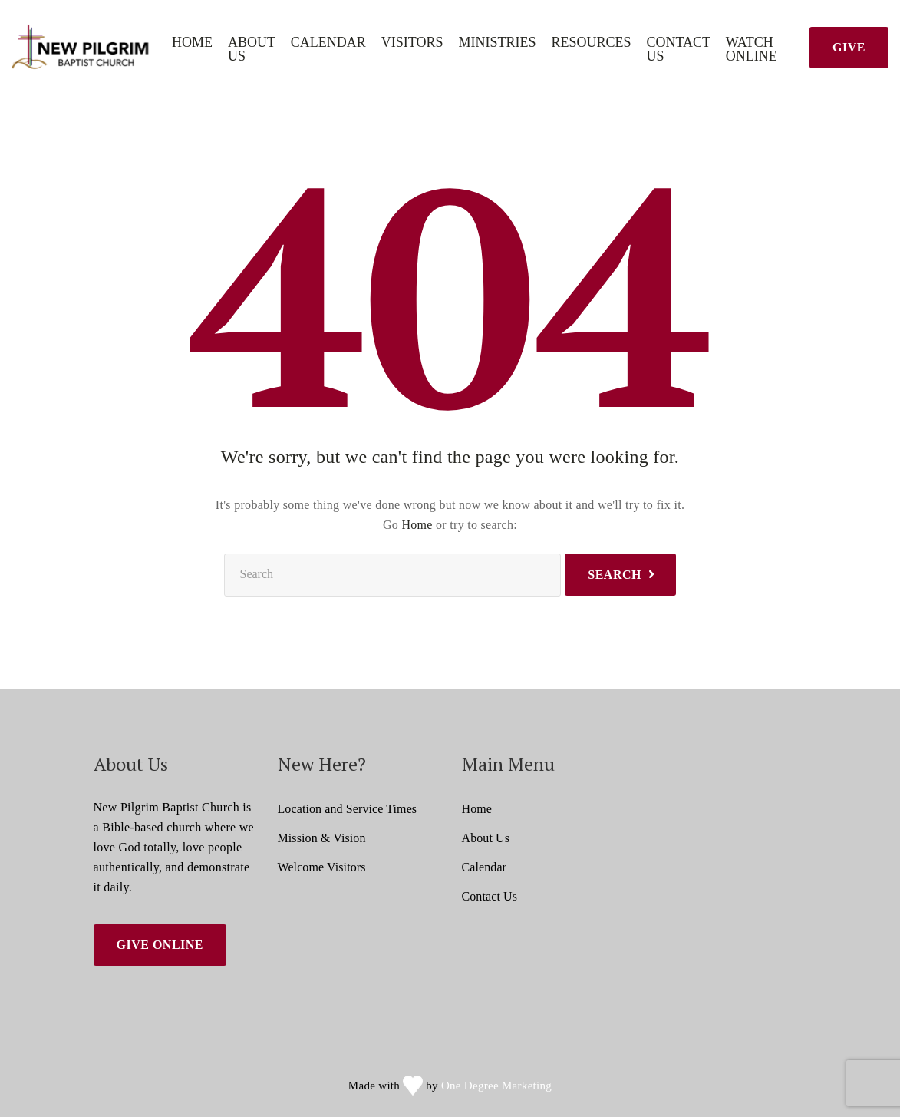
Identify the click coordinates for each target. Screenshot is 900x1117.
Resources (591, 42)
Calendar (328, 42)
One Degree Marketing (496, 1085)
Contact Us (678, 49)
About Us (251, 49)
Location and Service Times (347, 808)
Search (614, 574)
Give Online (160, 944)
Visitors (412, 42)
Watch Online (751, 49)
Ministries (497, 42)
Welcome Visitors (322, 867)
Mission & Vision (322, 837)
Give (848, 47)
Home (192, 42)
